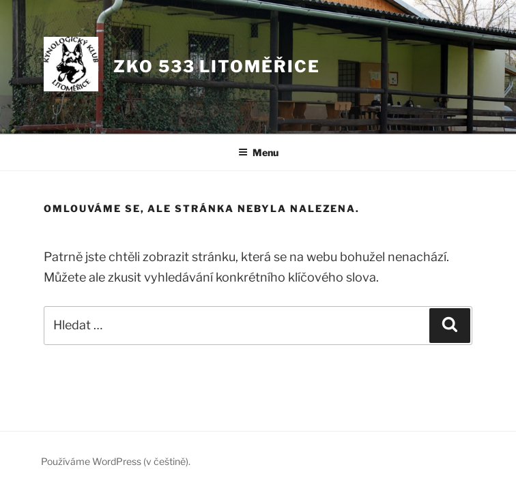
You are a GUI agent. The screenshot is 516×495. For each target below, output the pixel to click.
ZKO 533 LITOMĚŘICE (216, 66)
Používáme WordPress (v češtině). (115, 461)
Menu (258, 152)
